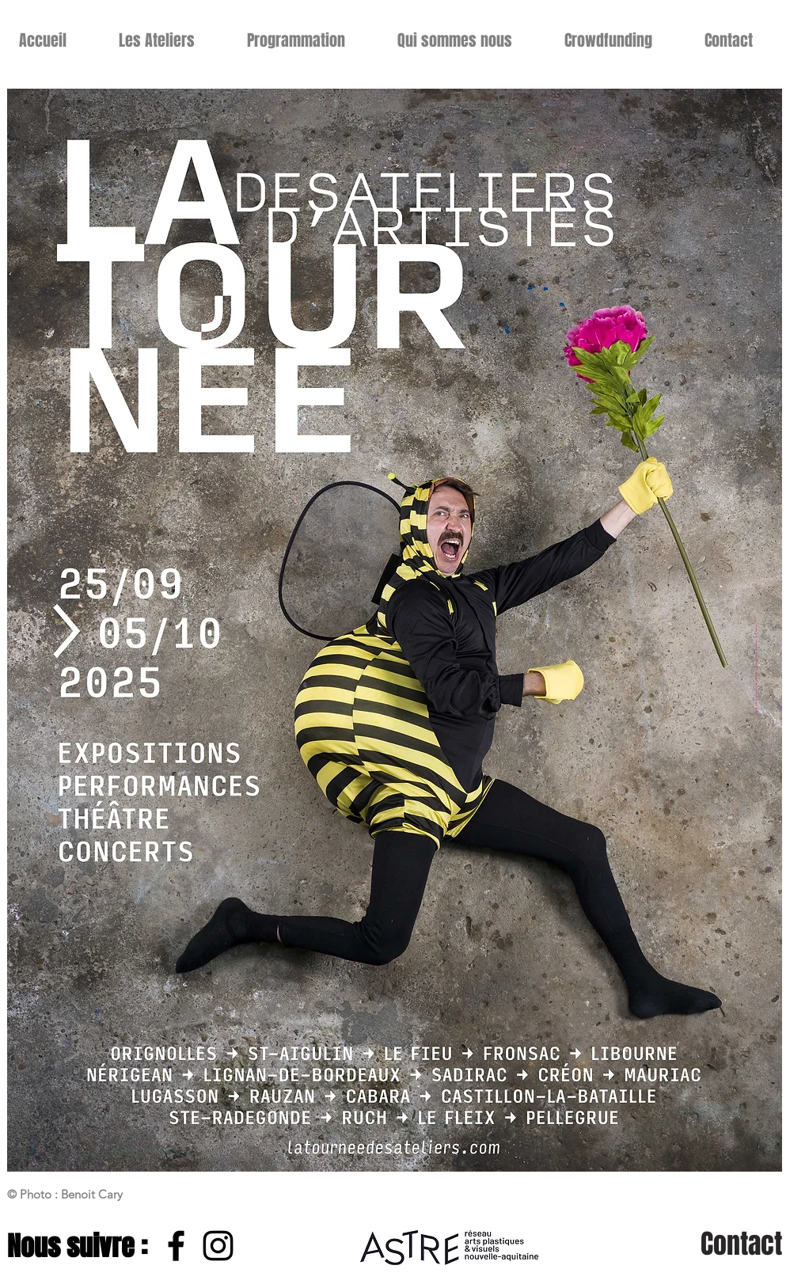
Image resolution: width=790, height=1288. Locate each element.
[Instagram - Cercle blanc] (260, 1245)
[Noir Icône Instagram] (218, 1245)
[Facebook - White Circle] (302, 1245)
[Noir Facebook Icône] (176, 1245)
